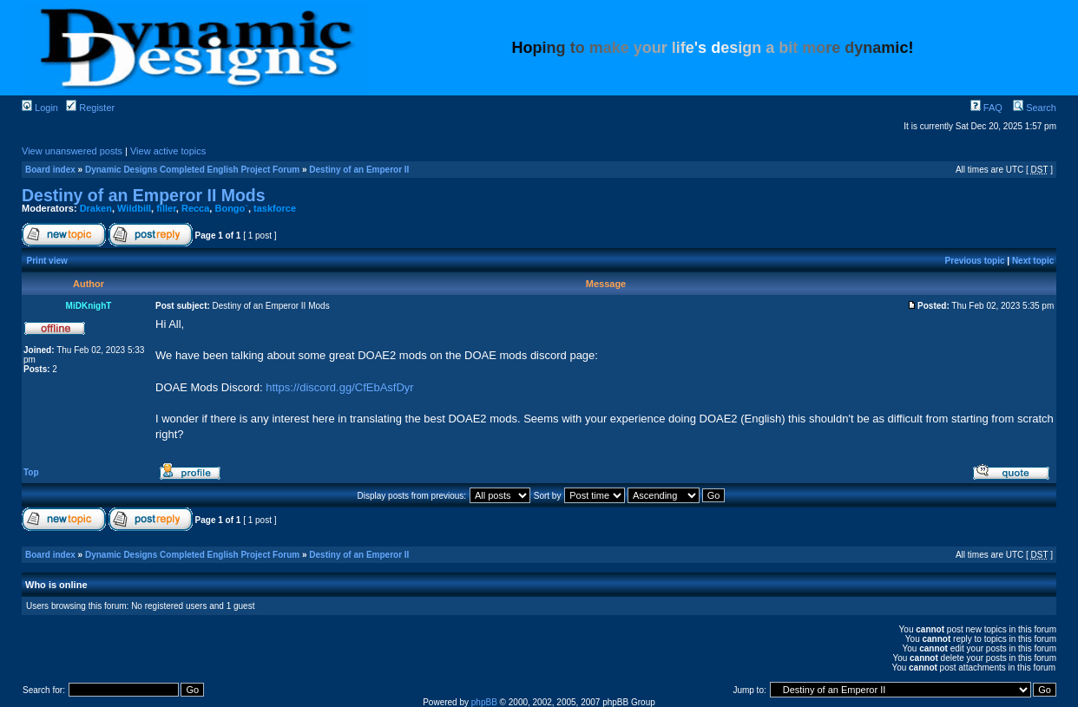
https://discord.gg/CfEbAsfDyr (340, 387)
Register (90, 107)
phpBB (484, 702)
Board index (50, 169)
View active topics (168, 151)
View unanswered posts (72, 151)
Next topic (1033, 260)
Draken (96, 208)
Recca (195, 208)
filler (166, 208)
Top (31, 472)
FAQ (986, 107)
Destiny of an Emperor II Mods (144, 195)
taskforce (274, 208)
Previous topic (975, 260)
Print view (47, 260)
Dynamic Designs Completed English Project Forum (192, 169)
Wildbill (134, 208)
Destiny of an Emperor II (359, 169)
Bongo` (230, 208)
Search (1034, 107)
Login (40, 107)
